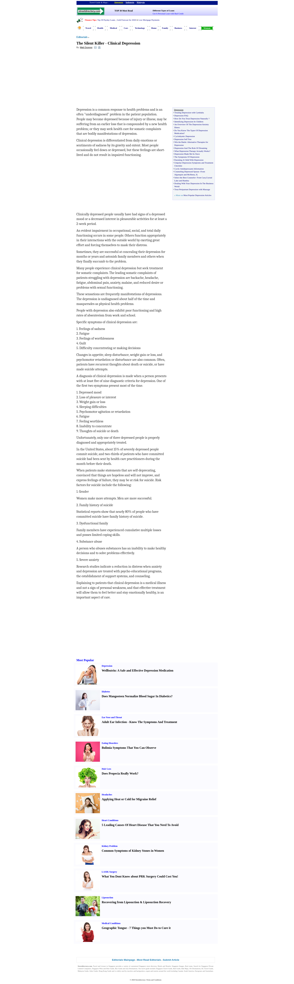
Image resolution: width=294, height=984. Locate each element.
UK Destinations (195, 969)
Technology (140, 28)
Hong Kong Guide (105, 971)
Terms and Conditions (153, 980)
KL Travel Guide (207, 969)
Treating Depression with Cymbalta (189, 112)
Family (165, 28)
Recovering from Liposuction (120, 902)
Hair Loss (106, 769)
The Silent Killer (90, 43)
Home (153, 28)
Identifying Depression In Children (188, 121)
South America (189, 971)
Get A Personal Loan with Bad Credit (168, 13)
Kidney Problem (110, 846)
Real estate (189, 966)
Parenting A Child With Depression (188, 160)
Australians (209, 971)
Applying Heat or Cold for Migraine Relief (129, 799)
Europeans (198, 971)
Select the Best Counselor (185, 177)
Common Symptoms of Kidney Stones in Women (133, 850)
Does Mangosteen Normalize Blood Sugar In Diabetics (136, 696)
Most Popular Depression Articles (197, 195)
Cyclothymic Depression (184, 136)
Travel (88, 28)
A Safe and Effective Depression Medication (145, 670)
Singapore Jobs (83, 973)
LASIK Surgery (109, 872)
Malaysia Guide (83, 971)
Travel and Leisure (99, 966)
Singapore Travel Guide (164, 969)
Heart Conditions (110, 820)
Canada (180, 971)
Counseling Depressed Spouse (186, 171)
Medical (113, 28)
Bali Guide (176, 969)
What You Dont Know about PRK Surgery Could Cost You (139, 876)
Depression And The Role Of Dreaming (190, 148)
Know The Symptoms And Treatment (153, 722)
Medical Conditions (111, 923)
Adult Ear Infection (114, 722)
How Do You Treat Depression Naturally (191, 118)
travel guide (145, 969)
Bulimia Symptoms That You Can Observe (129, 747)
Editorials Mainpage (123, 959)
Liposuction (107, 897)
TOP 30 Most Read (124, 10)
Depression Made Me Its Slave (187, 154)
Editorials (82, 37)
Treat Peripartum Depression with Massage (192, 189)
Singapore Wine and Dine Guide (103, 969)
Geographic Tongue (114, 928)
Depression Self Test (182, 139)
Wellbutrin (109, 670)
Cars (126, 28)
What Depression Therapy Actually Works (191, 151)
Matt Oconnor (86, 47)
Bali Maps (184, 969)
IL (197, 174)
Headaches (107, 794)
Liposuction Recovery (157, 902)
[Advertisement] (107, 79)
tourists (155, 971)
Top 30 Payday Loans (106, 20)
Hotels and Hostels (164, 966)
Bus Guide (118, 969)
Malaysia (141, 2)
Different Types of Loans (163, 10)
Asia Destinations (131, 969)
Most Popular (85, 660)
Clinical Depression (124, 43)
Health (100, 28)
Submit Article (171, 959)
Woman (206, 28)
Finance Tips (90, 20)
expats (148, 971)
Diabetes (106, 691)
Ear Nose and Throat (112, 717)
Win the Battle (180, 142)
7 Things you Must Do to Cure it (150, 928)
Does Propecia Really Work (119, 773)
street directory (151, 966)
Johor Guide (93, 971)
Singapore (118, 2)
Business (178, 28)
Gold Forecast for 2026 (126, 20)
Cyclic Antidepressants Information (189, 169)
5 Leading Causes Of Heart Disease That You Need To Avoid (140, 825)
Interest (192, 28)
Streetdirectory (140, 980)
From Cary (201, 177)
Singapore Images (178, 966)
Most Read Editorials (149, 959)
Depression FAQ (181, 115)
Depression (107, 666)
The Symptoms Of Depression (187, 157)
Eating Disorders (110, 743)
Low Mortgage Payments (149, 20)
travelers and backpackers (136, 971)
